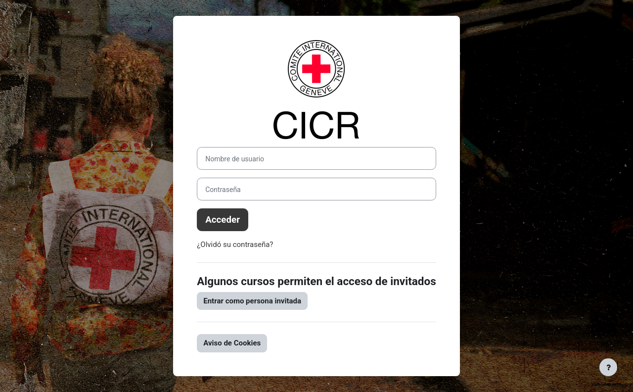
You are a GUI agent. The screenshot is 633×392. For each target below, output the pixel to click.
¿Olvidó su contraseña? (235, 244)
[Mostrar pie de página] (608, 367)
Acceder (222, 219)
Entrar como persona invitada (252, 300)
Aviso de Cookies (232, 343)
